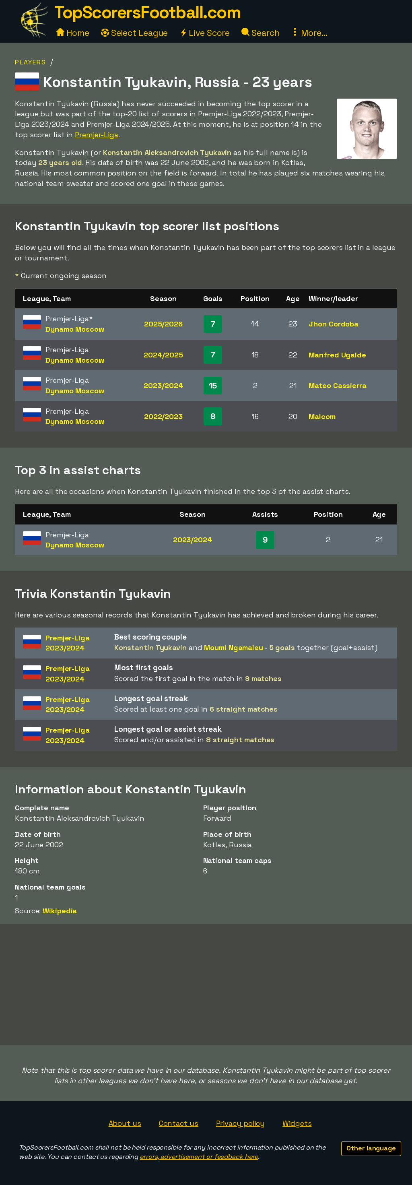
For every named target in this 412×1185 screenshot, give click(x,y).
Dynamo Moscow (74, 329)
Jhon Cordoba (333, 323)
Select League (134, 32)
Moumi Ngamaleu (233, 647)
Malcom (322, 416)
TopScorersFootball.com (147, 12)
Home (72, 32)
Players (30, 62)
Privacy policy (240, 1123)
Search (260, 32)
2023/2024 (163, 385)
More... (309, 32)
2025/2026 (163, 323)
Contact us (178, 1123)
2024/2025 (163, 354)
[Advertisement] (206, 984)
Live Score (204, 32)
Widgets (296, 1123)
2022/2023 (163, 416)
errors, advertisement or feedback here (199, 1156)
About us (125, 1123)
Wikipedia (60, 910)
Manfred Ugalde (337, 354)
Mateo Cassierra (338, 385)
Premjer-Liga (96, 134)
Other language (371, 1148)
